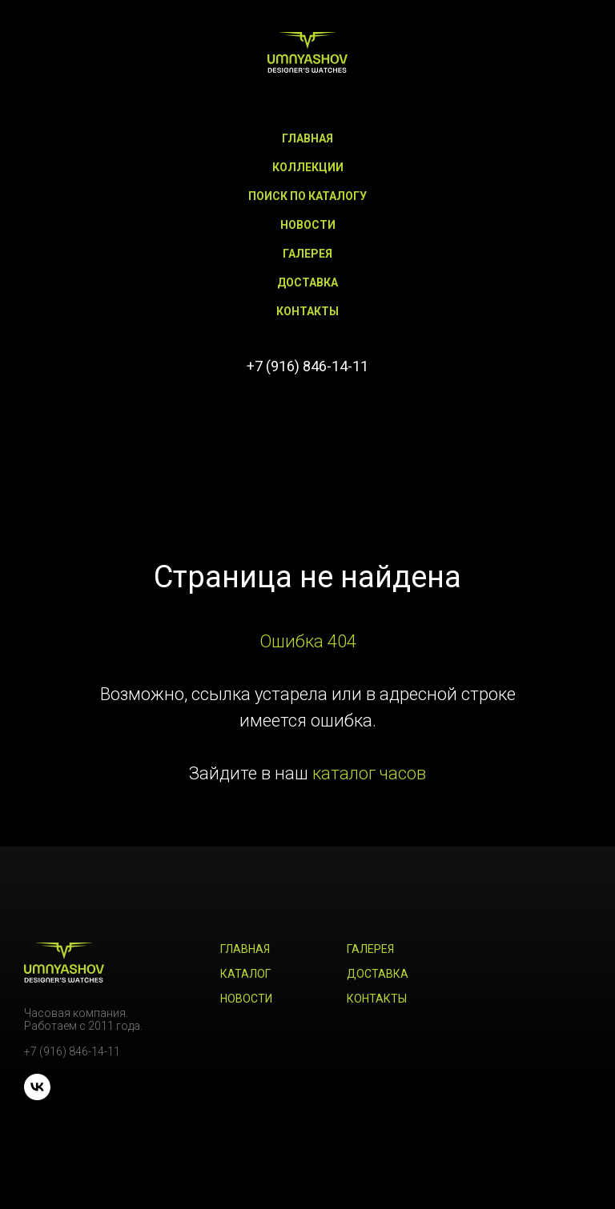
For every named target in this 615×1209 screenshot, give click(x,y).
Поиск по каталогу (307, 196)
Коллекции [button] (308, 167)
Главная (307, 138)
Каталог (245, 973)
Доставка (307, 282)
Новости (308, 224)
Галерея (307, 253)
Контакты (307, 311)
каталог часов (369, 773)
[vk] (307, 410)
